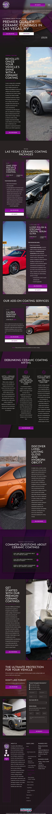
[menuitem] (31, 746)
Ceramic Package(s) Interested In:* (38, 683)
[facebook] (6, 751)
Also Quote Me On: (33, 700)
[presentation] (39, 725)
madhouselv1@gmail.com (43, 750)
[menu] (49, 5)
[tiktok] (5, 755)
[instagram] (6, 753)
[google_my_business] (8, 755)
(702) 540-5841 (45, 746)
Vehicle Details (32, 706)
